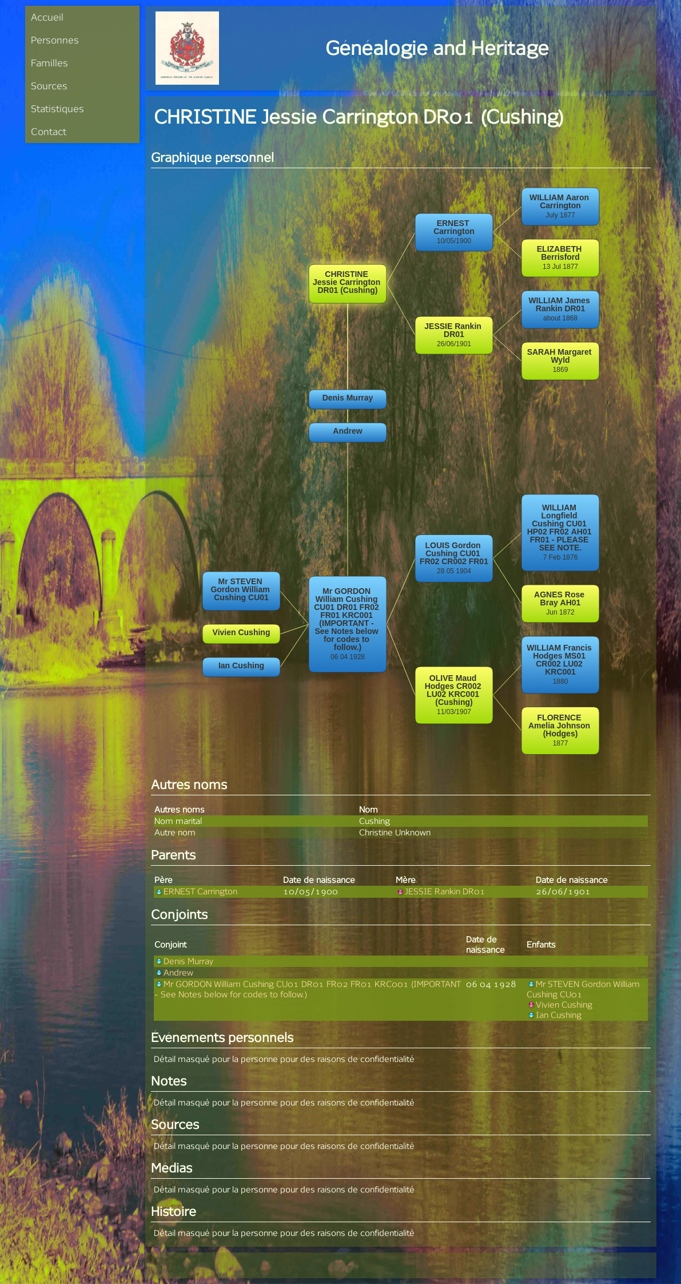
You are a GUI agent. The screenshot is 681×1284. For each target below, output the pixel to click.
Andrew (173, 972)
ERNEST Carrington (195, 891)
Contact (48, 131)
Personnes (55, 39)
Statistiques (57, 108)
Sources (49, 85)
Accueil (47, 16)
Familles (49, 62)
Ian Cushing (554, 1015)
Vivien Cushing (559, 1004)
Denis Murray (183, 961)
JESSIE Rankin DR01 (440, 891)
